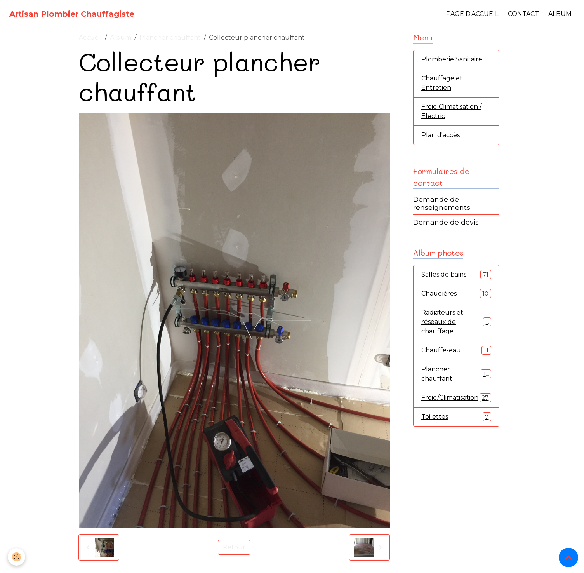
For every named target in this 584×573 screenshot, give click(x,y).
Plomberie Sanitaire (451, 59)
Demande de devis (446, 222)
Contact (523, 13)
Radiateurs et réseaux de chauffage (456, 322)
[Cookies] (16, 557)
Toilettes (456, 416)
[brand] (71, 14)
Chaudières (456, 293)
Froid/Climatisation (456, 397)
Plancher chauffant (170, 37)
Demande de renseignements (441, 203)
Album (560, 13)
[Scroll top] (568, 557)
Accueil (90, 37)
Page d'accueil (472, 13)
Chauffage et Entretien (441, 83)
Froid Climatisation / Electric (451, 111)
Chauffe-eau (456, 350)
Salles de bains (456, 274)
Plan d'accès (440, 135)
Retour (234, 547)
